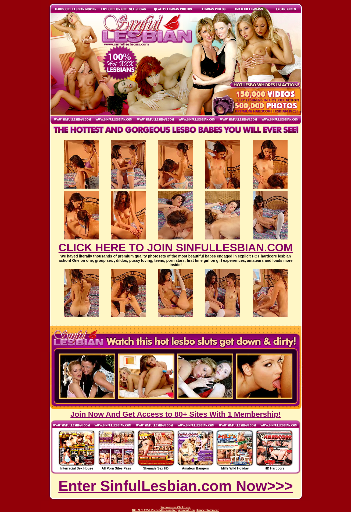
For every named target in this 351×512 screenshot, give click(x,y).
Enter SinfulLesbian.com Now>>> (175, 486)
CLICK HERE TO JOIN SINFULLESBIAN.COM (176, 247)
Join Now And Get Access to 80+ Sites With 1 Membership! (175, 414)
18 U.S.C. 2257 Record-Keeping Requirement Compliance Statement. (175, 510)
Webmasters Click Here (176, 507)
